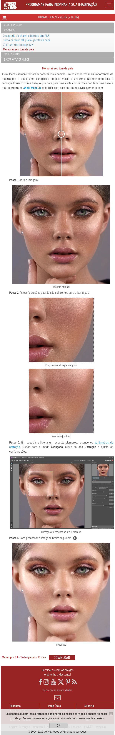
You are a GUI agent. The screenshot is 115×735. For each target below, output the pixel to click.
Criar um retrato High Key (18, 45)
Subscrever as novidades (57, 694)
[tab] (57, 25)
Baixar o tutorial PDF (16, 60)
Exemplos (9, 30)
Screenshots (11, 54)
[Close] (111, 714)
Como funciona (13, 25)
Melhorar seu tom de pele (18, 49)
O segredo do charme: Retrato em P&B (26, 36)
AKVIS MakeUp (32, 88)
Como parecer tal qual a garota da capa (27, 40)
